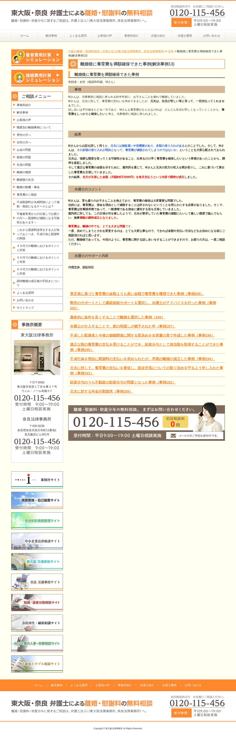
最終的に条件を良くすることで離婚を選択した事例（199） (117, 317)
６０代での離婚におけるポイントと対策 (38, 271)
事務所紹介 (131, 35)
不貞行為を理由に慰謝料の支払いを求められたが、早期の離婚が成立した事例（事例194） (142, 359)
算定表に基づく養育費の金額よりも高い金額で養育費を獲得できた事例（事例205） (137, 294)
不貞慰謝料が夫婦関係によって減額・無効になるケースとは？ (38, 204)
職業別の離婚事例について (34, 127)
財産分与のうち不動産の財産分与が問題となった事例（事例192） (123, 382)
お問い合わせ (211, 35)
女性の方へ (24, 142)
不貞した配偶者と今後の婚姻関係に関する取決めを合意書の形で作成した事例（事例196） (142, 335)
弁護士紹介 (158, 35)
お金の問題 (24, 149)
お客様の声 (105, 35)
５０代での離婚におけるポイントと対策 (38, 259)
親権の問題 (24, 157)
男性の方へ (24, 134)
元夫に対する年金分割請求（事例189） (101, 391)
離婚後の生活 (25, 179)
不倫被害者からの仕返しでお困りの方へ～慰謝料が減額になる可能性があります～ (38, 218)
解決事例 (51, 35)
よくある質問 (78, 35)
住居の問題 (24, 164)
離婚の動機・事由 (28, 187)
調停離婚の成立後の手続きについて (38, 283)
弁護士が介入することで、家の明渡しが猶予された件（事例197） (123, 326)
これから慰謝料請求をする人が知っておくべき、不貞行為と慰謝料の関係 (38, 234)
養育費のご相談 (27, 194)
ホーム (24, 35)
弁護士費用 (185, 35)
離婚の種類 (24, 172)
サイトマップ (25, 307)
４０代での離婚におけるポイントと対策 (38, 248)
